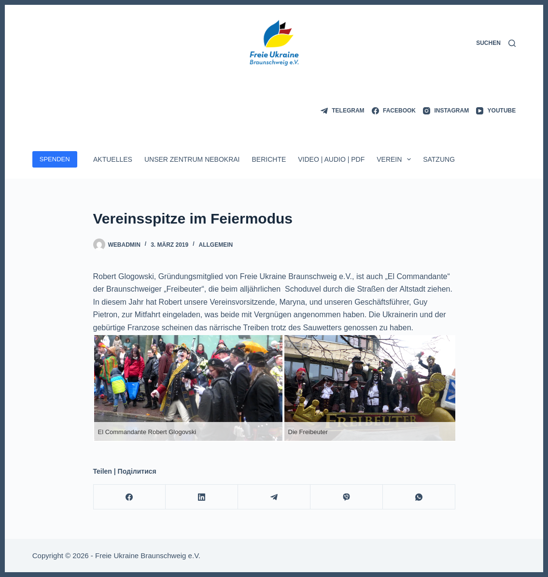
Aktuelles (112, 159)
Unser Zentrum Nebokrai (192, 159)
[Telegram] (343, 111)
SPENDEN (55, 159)
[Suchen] (496, 43)
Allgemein (216, 244)
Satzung (439, 159)
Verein (396, 159)
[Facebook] (394, 111)
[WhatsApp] (419, 497)
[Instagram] (446, 111)
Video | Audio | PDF (331, 159)
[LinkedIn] (202, 497)
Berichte (269, 159)
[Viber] (346, 497)
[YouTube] (496, 111)
